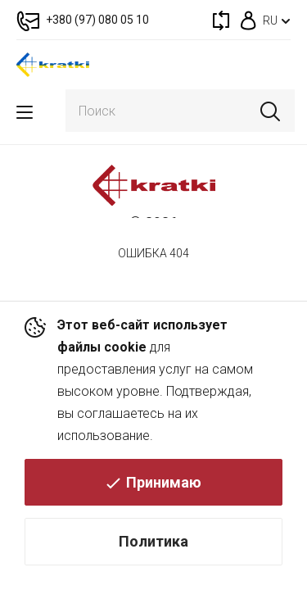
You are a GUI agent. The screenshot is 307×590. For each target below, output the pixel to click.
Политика (153, 541)
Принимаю (163, 482)
